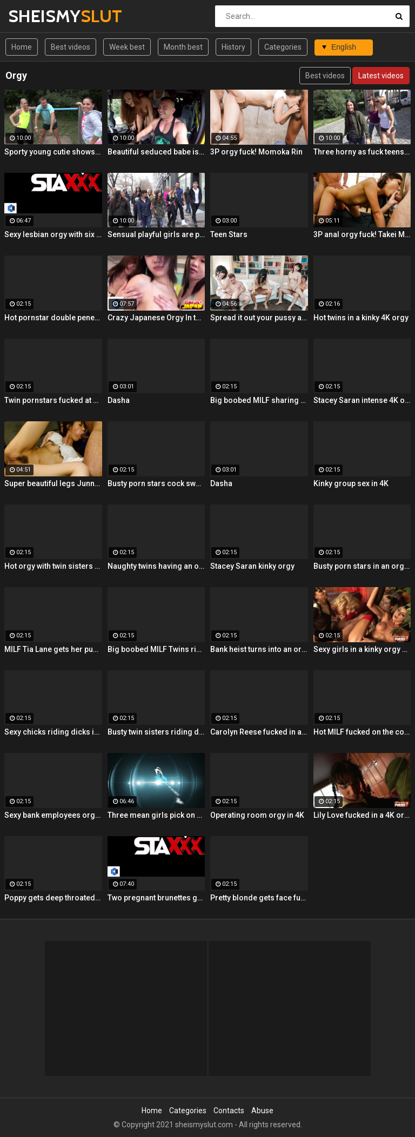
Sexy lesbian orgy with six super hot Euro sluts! (53, 234)
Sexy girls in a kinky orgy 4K (362, 649)
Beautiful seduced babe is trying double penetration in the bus (156, 151)
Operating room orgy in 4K (257, 815)
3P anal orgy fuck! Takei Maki (362, 234)
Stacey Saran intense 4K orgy (362, 400)
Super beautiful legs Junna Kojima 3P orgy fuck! (53, 483)
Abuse (262, 1110)
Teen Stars (228, 234)
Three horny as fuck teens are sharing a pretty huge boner (362, 151)
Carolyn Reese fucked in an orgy (259, 732)
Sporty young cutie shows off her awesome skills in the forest (53, 151)
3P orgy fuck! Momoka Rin (256, 151)
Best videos (70, 47)
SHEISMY (36, 15)
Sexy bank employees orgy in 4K (53, 815)
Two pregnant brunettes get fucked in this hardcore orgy (156, 897)
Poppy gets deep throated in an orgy (53, 897)
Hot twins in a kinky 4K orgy (361, 317)
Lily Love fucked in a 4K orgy (362, 815)
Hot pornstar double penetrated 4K (53, 317)
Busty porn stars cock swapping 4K (156, 483)
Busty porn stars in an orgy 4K (362, 566)
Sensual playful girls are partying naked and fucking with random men (156, 234)
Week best (127, 47)
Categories (283, 47)
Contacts (228, 1110)
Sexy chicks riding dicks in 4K (53, 732)
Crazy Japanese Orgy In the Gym (156, 317)
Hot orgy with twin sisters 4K (53, 566)
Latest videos (381, 75)
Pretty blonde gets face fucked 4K (259, 897)
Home (21, 47)
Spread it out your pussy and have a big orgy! (259, 317)
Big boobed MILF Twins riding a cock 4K (156, 649)
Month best (183, 47)
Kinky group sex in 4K (351, 483)
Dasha (119, 400)
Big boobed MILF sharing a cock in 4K (259, 400)
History (233, 47)
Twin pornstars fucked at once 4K (53, 400)
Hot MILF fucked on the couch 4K (362, 732)
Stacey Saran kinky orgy (252, 566)
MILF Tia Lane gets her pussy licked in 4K (53, 649)
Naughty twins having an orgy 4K (156, 566)
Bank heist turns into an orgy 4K (259, 649)
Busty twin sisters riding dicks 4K (156, 732)
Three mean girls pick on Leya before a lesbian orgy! (156, 815)
